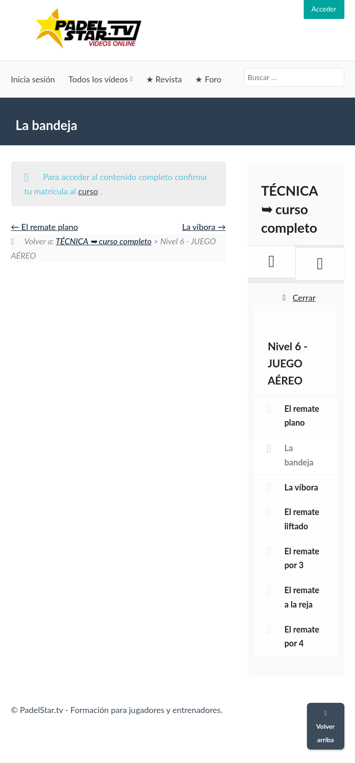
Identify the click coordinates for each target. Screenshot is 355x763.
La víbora (204, 227)
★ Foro (208, 79)
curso (88, 191)
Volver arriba (325, 727)
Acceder (324, 9)
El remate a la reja (301, 597)
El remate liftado (301, 519)
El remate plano (44, 227)
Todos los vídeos (98, 79)
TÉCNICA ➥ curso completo (104, 241)
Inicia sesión (33, 79)
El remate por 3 (301, 558)
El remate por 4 (301, 636)
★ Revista (164, 79)
